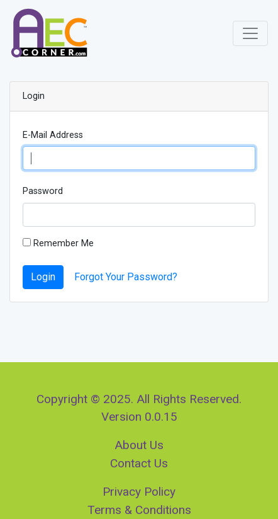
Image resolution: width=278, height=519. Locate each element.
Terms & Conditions (139, 510)
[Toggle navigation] (250, 33)
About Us (139, 445)
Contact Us (139, 463)
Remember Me (58, 243)
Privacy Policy (139, 491)
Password (43, 191)
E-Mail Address (53, 135)
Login (43, 277)
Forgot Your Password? (125, 277)
